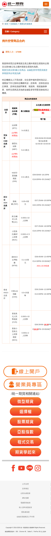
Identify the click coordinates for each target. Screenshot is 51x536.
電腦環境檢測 (25, 503)
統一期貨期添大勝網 (13, 4)
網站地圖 (25, 498)
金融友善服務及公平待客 (26, 517)
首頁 (6, 24)
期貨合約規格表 (26, 24)
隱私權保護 (25, 512)
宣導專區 (25, 489)
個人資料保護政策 (25, 507)
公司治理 (25, 484)
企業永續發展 (25, 493)
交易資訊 (13, 24)
